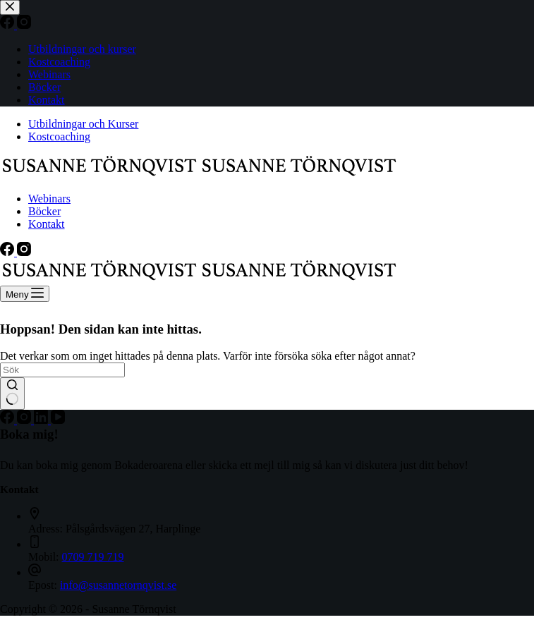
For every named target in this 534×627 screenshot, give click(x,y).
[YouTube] (58, 420)
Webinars (49, 199)
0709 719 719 (93, 557)
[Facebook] (8, 252)
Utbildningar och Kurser (83, 124)
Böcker (44, 211)
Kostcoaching (59, 136)
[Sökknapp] (12, 393)
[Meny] (24, 294)
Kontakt (46, 224)
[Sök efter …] (62, 370)
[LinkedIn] (42, 420)
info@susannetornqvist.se (118, 585)
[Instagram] (24, 252)
